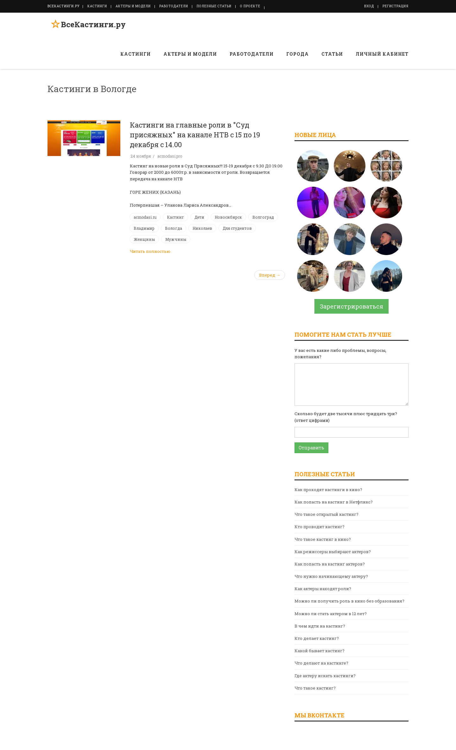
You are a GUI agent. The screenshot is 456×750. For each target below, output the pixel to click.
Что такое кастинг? (315, 688)
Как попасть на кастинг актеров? (329, 564)
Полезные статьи (214, 6)
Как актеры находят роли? (322, 588)
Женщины (144, 239)
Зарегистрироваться (351, 306)
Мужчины (175, 239)
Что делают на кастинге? (321, 663)
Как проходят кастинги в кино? (328, 489)
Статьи (332, 54)
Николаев (202, 228)
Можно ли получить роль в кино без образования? (349, 601)
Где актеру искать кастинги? (325, 675)
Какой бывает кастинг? (319, 650)
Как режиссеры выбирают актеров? (332, 551)
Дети (199, 217)
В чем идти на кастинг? (319, 626)
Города (297, 54)
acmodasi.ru (145, 217)
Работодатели (173, 6)
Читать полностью (150, 251)
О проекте (250, 6)
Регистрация (395, 6)
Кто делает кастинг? (316, 638)
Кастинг (175, 217)
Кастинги (97, 6)
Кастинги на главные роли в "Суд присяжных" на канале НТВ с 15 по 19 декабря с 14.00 (195, 134)
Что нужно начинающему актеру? (331, 576)
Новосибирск (228, 217)
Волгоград (263, 217)
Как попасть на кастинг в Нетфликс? (333, 502)
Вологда (173, 228)
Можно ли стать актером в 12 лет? (330, 613)
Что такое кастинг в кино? (322, 539)
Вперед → (269, 275)
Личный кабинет (382, 54)
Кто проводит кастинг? (319, 526)
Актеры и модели (133, 6)
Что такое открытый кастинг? (326, 514)
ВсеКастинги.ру (90, 26)
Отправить (311, 448)
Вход (369, 6)
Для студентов (237, 228)
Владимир (144, 228)
